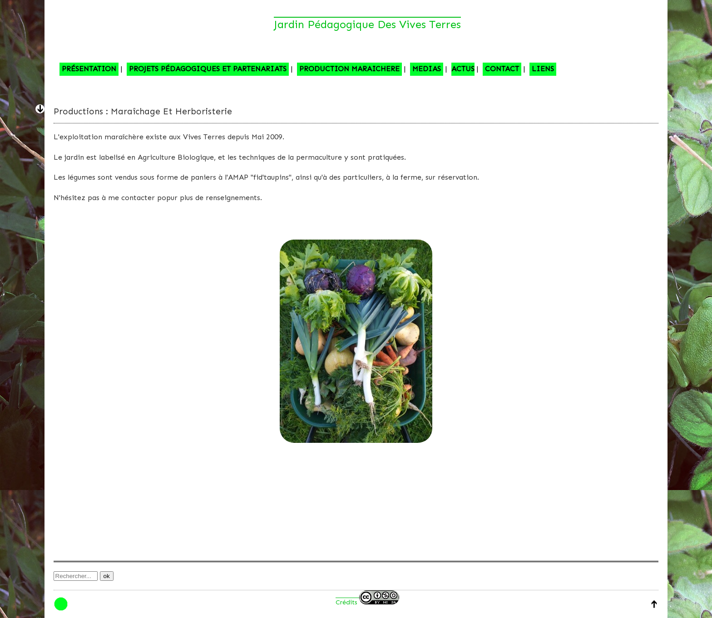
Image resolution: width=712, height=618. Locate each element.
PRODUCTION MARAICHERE (349, 68)
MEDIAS (426, 68)
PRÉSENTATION (89, 68)
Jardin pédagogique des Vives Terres (367, 24)
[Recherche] (76, 576)
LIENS (542, 68)
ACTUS (463, 68)
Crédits (367, 602)
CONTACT (502, 68)
